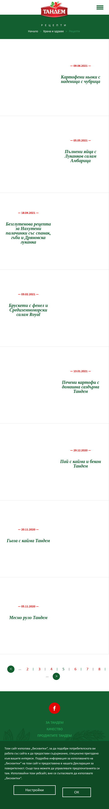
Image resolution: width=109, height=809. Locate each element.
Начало (34, 31)
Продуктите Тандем (54, 736)
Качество (55, 729)
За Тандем (55, 722)
